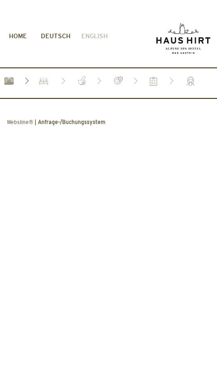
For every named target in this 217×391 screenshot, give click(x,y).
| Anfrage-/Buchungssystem (56, 76)
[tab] (9, 35)
